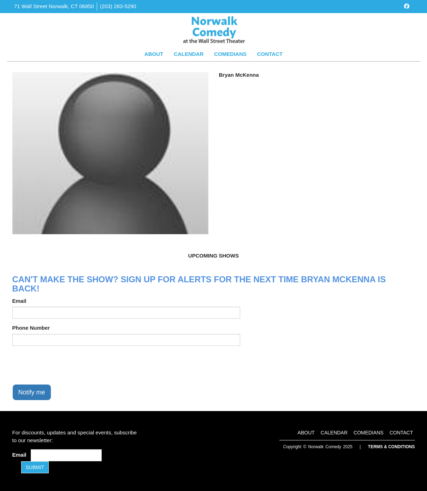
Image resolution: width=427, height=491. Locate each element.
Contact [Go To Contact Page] (270, 54)
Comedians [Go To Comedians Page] (230, 54)
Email (19, 301)
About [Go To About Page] (153, 54)
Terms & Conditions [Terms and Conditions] (391, 446)
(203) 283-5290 (118, 6)
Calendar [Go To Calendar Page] (188, 54)
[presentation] (66, 365)
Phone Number (31, 328)
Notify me (31, 392)
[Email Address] (66, 455)
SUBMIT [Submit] (35, 467)
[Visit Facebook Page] (406, 6)
